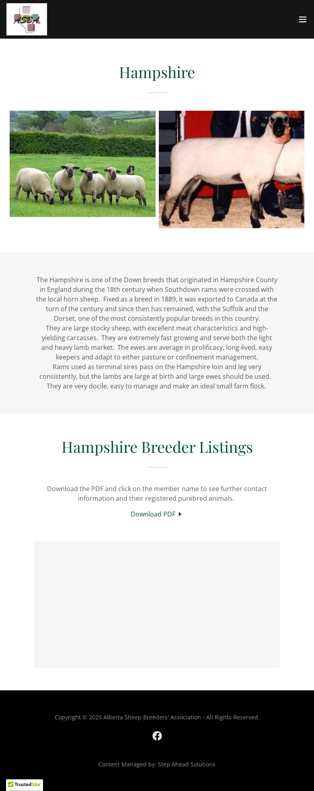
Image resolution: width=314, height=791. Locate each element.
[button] (303, 19)
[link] (26, 19)
